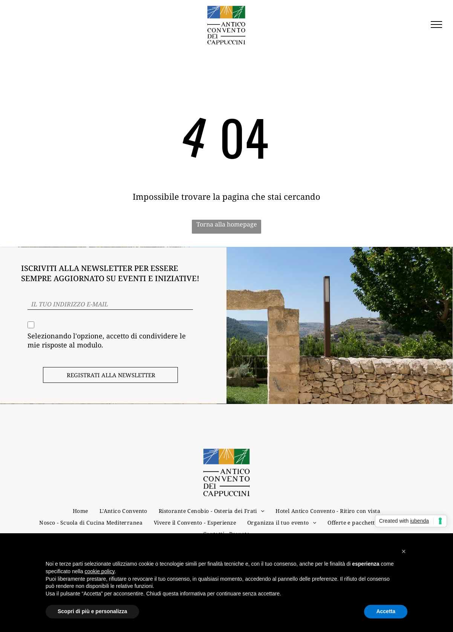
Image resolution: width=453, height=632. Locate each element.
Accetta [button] (385, 611)
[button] (404, 551)
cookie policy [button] (100, 571)
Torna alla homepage (226, 224)
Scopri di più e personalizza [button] (92, 611)
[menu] (436, 24)
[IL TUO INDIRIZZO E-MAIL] (110, 304)
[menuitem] (80, 493)
